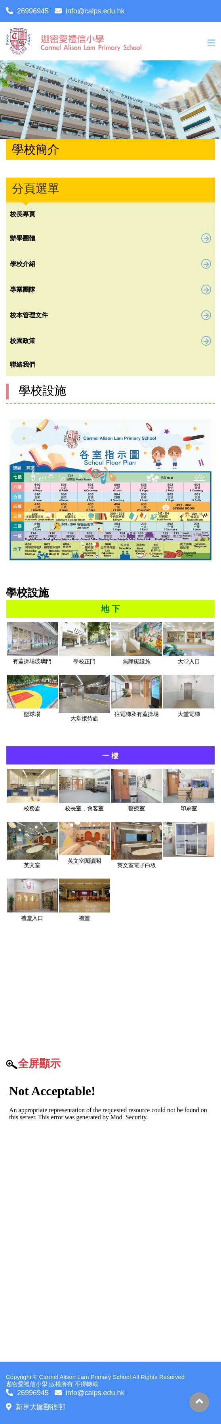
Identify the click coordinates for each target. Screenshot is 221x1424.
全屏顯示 (39, 1064)
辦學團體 (110, 238)
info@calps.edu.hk (89, 11)
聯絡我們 (22, 364)
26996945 (27, 11)
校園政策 (110, 341)
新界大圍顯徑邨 (35, 1407)
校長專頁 (22, 214)
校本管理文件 (110, 315)
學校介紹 (110, 264)
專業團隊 (110, 289)
